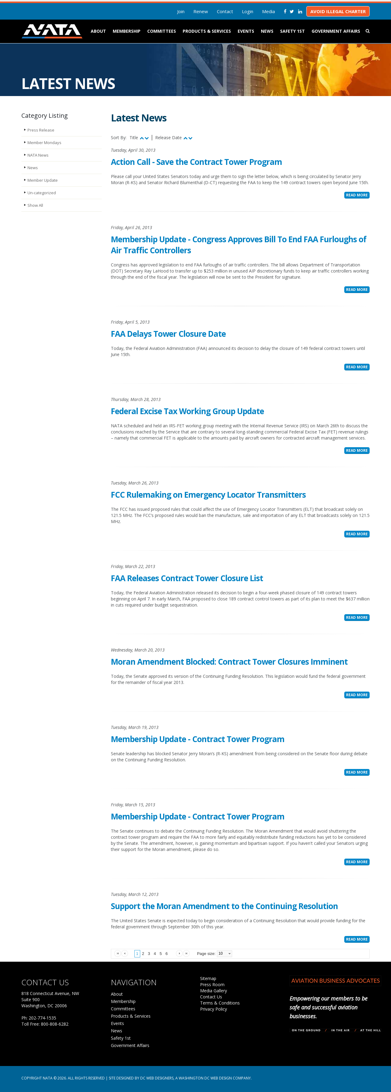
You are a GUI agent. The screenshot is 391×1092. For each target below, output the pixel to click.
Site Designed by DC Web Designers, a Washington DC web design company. (180, 1078)
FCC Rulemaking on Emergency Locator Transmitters (208, 494)
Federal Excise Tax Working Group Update (187, 411)
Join (181, 11)
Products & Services (207, 31)
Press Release (40, 130)
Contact (225, 11)
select (229, 954)
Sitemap (208, 978)
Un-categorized (41, 192)
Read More (357, 195)
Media (268, 11)
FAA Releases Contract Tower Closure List (187, 578)
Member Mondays (44, 142)
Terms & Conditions (220, 1003)
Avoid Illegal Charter (338, 11)
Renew (200, 11)
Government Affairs (336, 31)
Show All (35, 205)
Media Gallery (213, 991)
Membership (127, 31)
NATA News (38, 155)
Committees (161, 31)
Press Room (212, 984)
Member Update (42, 180)
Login (247, 11)
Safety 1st (292, 31)
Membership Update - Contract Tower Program (197, 739)
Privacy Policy (213, 1009)
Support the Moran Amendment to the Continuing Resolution (224, 906)
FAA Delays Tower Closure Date (168, 333)
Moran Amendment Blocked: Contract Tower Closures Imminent (229, 661)
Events (246, 31)
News (267, 31)
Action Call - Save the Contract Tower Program (196, 161)
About (98, 31)
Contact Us (211, 997)
